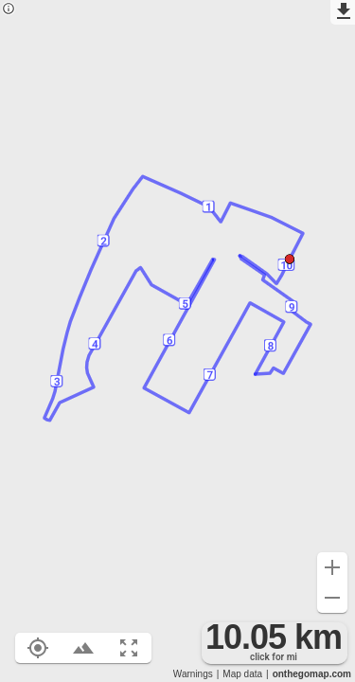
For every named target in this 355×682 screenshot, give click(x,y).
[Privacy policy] (8, 10)
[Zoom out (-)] (332, 598)
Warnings (193, 674)
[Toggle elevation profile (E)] (83, 648)
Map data (242, 674)
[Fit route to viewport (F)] (128, 648)
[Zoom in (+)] (332, 567)
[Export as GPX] (342, 12)
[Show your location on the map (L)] (38, 648)
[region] (177, 341)
